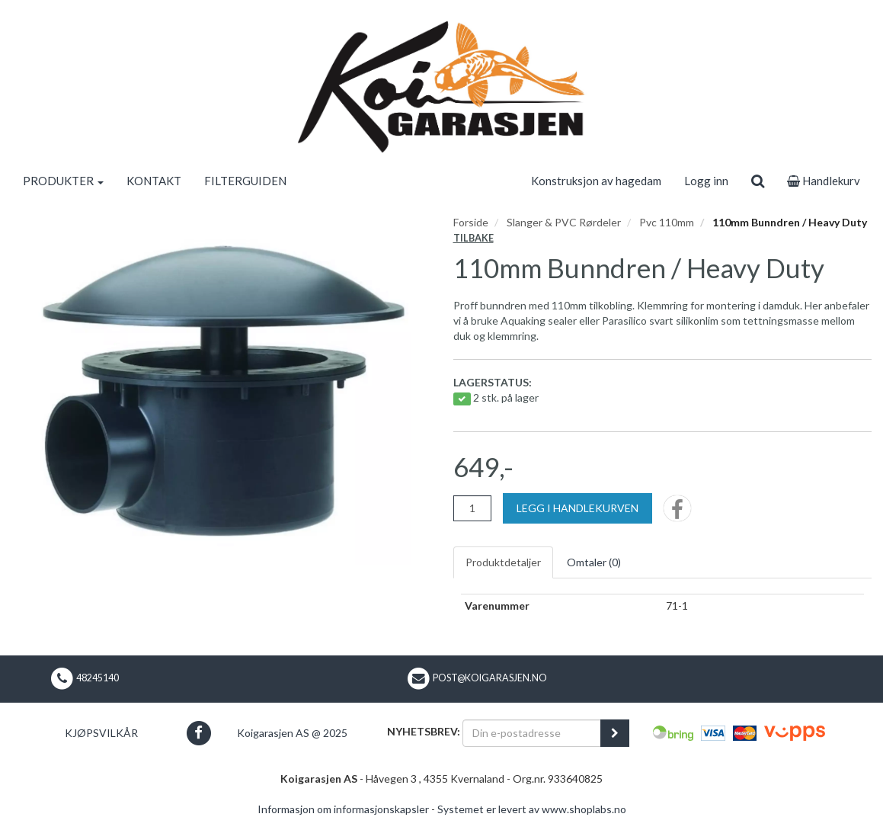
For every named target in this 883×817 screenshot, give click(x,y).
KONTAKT (153, 180)
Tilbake (473, 238)
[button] (198, 733)
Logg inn (706, 180)
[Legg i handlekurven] (577, 508)
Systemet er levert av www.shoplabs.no (531, 809)
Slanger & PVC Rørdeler (564, 222)
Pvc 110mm (666, 222)
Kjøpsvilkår (101, 732)
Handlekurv (823, 180)
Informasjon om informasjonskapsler (343, 809)
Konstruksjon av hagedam (596, 180)
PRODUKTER (63, 180)
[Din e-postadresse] (531, 733)
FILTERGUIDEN (245, 180)
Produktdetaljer (503, 562)
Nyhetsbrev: (423, 731)
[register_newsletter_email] (614, 733)
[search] (758, 181)
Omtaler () (594, 562)
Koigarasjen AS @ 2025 (292, 732)
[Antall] (472, 508)
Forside (470, 222)
